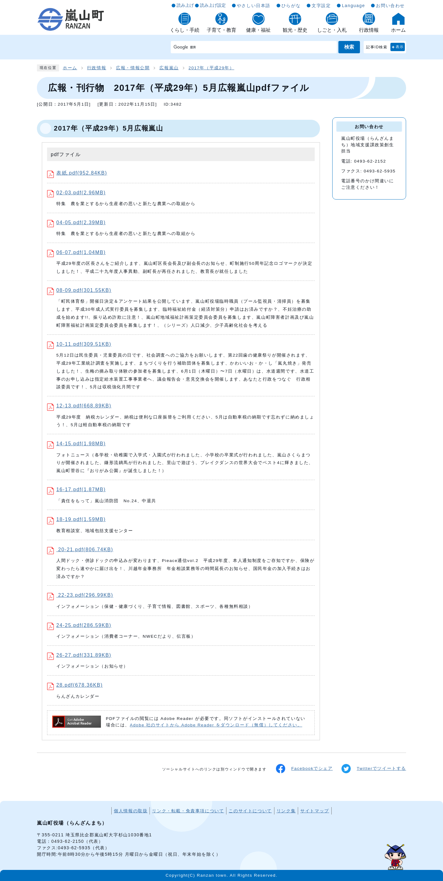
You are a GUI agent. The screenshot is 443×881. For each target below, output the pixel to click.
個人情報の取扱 (130, 810)
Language (353, 5)
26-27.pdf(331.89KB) (79, 655)
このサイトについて (250, 810)
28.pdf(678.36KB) (75, 685)
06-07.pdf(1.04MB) (76, 252)
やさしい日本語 (253, 5)
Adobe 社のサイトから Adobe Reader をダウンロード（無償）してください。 (216, 725)
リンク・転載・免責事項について (188, 810)
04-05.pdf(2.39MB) (76, 222)
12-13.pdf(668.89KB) (79, 405)
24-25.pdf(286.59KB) (79, 625)
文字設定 (321, 5)
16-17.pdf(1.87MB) (76, 489)
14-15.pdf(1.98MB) (76, 443)
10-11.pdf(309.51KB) (79, 344)
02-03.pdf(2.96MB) (76, 192)
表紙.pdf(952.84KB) (77, 173)
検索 (349, 47)
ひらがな (291, 5)
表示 (400, 47)
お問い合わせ (390, 5)
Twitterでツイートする (373, 768)
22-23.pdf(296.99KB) (80, 595)
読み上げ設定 (213, 5)
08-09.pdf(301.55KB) (79, 290)
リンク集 (286, 810)
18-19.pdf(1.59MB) (76, 519)
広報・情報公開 (133, 68)
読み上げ (185, 5)
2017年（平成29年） (211, 68)
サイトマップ (314, 810)
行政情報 (96, 68)
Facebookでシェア (304, 768)
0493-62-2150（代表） (77, 841)
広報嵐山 (168, 68)
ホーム (70, 68)
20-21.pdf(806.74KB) (80, 549)
